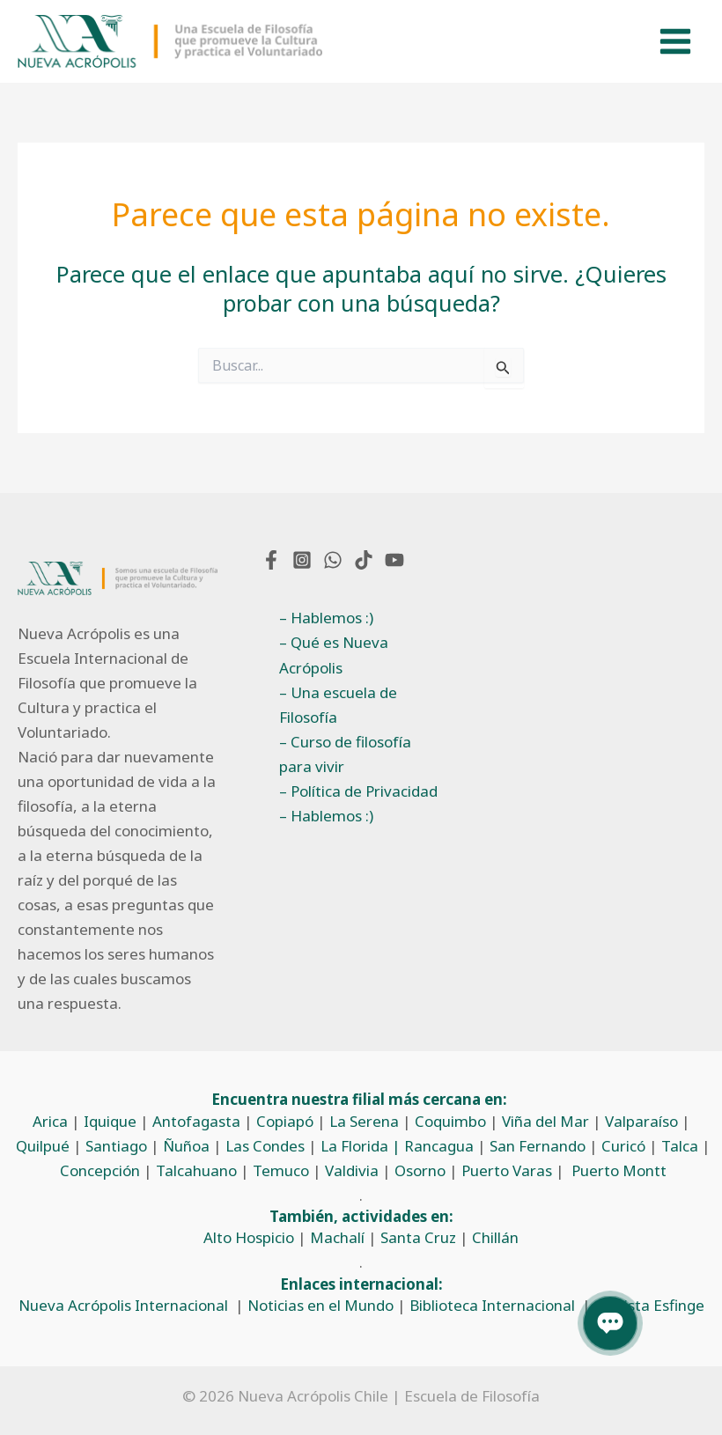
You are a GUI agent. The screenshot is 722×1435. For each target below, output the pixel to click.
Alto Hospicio (248, 1238)
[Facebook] (271, 560)
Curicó (623, 1146)
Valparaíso (641, 1121)
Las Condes (265, 1146)
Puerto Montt (619, 1170)
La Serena (364, 1121)
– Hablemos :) (326, 618)
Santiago (116, 1146)
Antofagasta (196, 1121)
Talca (679, 1146)
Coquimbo (450, 1121)
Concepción (100, 1170)
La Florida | (362, 1146)
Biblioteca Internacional (492, 1305)
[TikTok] (363, 560)
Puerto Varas (506, 1170)
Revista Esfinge (651, 1305)
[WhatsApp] (333, 560)
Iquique (110, 1121)
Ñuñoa (186, 1146)
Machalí (337, 1238)
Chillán (495, 1238)
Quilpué (43, 1146)
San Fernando (538, 1146)
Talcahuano (196, 1170)
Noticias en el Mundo (320, 1305)
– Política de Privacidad (358, 791)
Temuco (281, 1170)
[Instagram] (302, 560)
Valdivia (352, 1170)
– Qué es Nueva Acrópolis (333, 655)
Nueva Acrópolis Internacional (123, 1305)
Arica (50, 1121)
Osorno (420, 1170)
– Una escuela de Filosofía (338, 704)
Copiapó (284, 1121)
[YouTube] (394, 560)
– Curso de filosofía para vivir (345, 754)
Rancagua (439, 1146)
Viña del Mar (545, 1121)
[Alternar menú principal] (676, 42)
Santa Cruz (418, 1238)
